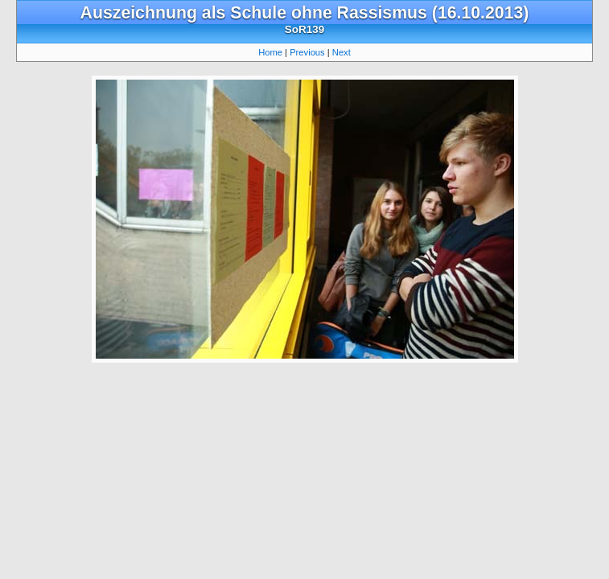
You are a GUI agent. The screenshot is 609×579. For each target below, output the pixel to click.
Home (270, 52)
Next (341, 52)
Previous (307, 52)
